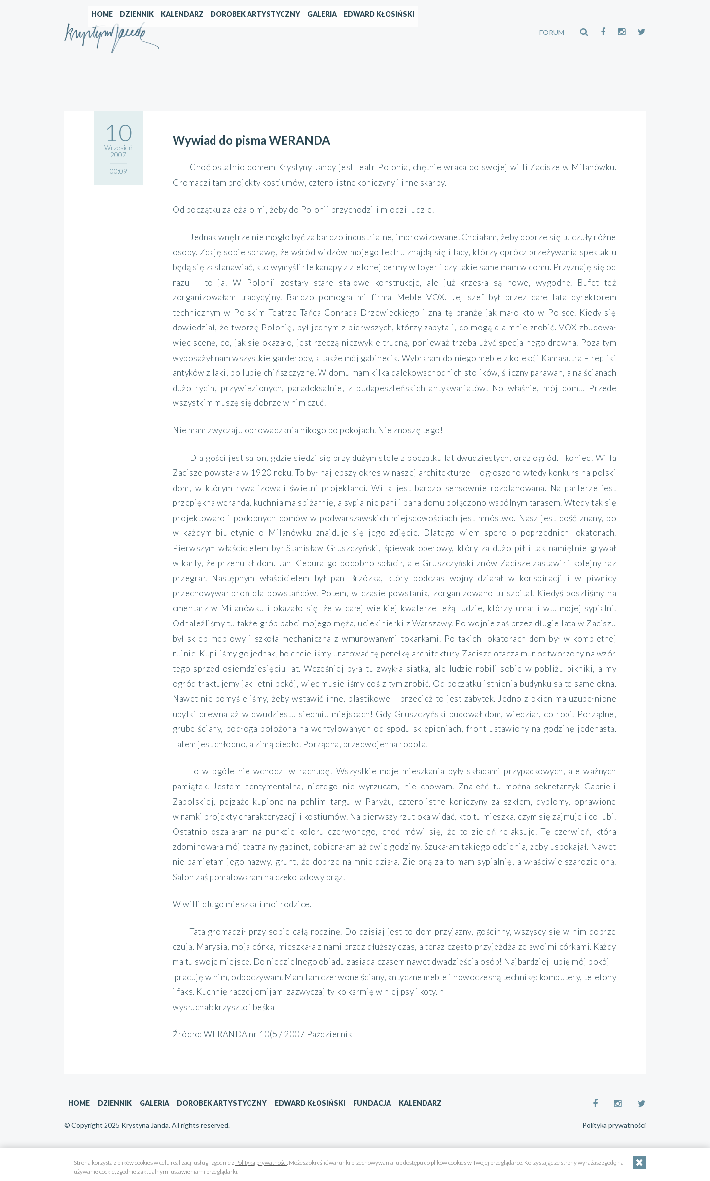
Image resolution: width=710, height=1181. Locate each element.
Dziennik (222, 32)
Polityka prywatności (614, 1125)
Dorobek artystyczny (340, 32)
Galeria (407, 32)
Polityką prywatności (261, 1162)
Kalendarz (267, 32)
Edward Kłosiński (463, 32)
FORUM (551, 32)
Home (187, 32)
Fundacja (372, 1103)
